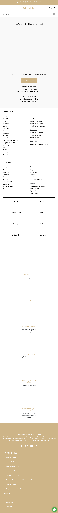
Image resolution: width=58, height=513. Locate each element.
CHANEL (6, 128)
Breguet (6, 121)
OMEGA (6, 145)
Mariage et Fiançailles (37, 186)
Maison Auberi (16, 213)
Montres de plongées (37, 124)
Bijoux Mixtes (35, 193)
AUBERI (6, 179)
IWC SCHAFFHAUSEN (11, 140)
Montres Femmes (36, 135)
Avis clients (10, 502)
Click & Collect (11, 462)
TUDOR (5, 152)
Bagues (32, 170)
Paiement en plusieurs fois (24, 3)
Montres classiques (37, 119)
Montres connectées (37, 126)
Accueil (16, 202)
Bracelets (33, 172)
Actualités (16, 235)
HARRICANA (7, 182)
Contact (9, 507)
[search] (54, 14)
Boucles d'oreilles (36, 179)
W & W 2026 (42, 235)
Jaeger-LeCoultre (9, 143)
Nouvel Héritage (8, 187)
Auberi (5, 170)
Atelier (42, 224)
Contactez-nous (29, 80)
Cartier (5, 126)
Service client (11, 457)
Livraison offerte (12, 471)
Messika (6, 184)
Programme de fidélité (14, 489)
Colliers (32, 175)
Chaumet (6, 131)
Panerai (5, 148)
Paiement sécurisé (13, 466)
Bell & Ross (7, 119)
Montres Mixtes (35, 138)
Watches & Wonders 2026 (39, 144)
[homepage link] (29, 8)
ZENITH (5, 155)
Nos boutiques (11, 498)
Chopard (6, 133)
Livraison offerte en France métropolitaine (29, 1)
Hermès (5, 136)
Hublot (5, 138)
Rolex (42, 202)
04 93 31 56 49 (31, 97)
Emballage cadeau (12, 475)
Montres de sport (36, 121)
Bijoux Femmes (35, 191)
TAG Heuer (7, 150)
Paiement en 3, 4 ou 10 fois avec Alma (20, 480)
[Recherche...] (26, 14)
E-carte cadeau (11, 484)
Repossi (6, 189)
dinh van (6, 177)
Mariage (16, 224)
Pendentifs (34, 177)
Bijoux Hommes (35, 189)
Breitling (6, 124)
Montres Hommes (36, 133)
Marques (42, 213)
